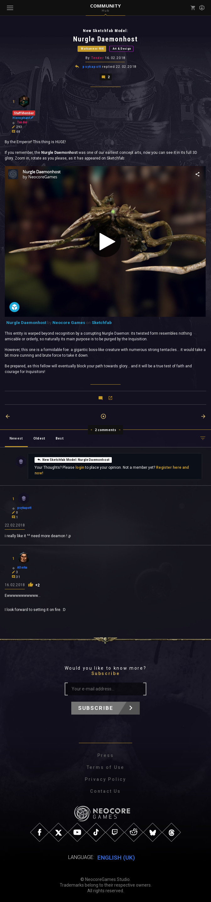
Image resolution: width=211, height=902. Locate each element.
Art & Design (122, 48)
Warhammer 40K (92, 48)
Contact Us (105, 790)
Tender (97, 58)
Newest (16, 437)
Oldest (39, 437)
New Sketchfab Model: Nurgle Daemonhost (73, 458)
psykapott (92, 66)
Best (60, 437)
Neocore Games (68, 322)
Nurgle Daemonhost (26, 322)
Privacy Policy (105, 778)
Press (105, 754)
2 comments (105, 429)
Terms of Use (106, 766)
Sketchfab (102, 322)
